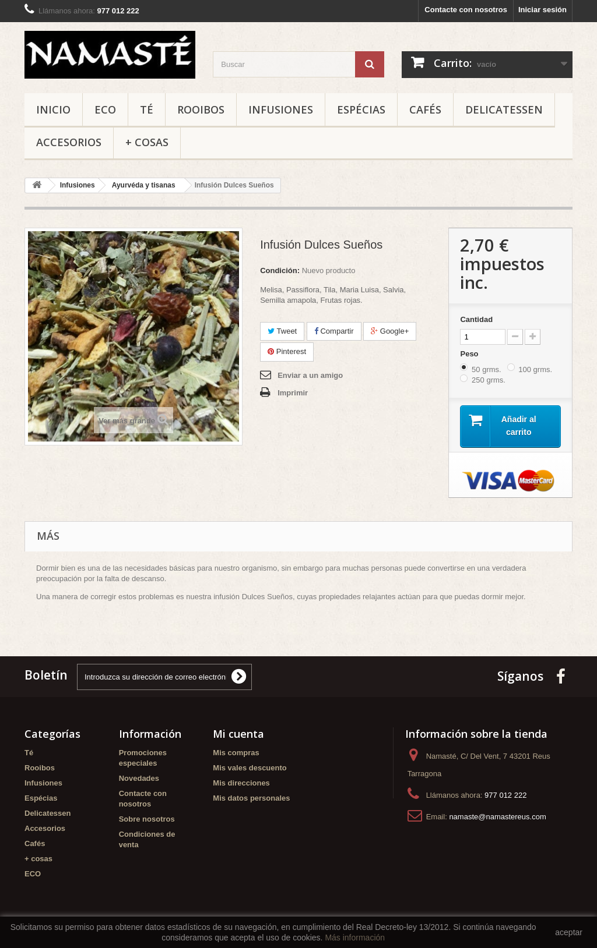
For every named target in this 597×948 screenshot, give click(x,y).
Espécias (361, 109)
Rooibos (200, 109)
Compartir (334, 331)
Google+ (390, 331)
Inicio (53, 109)
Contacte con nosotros (465, 9)
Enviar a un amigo (310, 375)
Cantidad (476, 319)
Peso (470, 353)
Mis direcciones (241, 783)
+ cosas (146, 142)
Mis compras (236, 753)
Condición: (280, 270)
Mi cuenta (238, 734)
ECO (105, 109)
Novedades (139, 778)
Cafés (425, 109)
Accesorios (68, 142)
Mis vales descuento (249, 768)
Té (146, 109)
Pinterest (287, 351)
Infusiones (280, 109)
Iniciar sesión (542, 9)
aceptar (568, 932)
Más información (355, 937)
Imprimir (293, 392)
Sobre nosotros (147, 819)
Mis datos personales (251, 798)
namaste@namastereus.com (497, 817)
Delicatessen (504, 109)
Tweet (282, 331)
